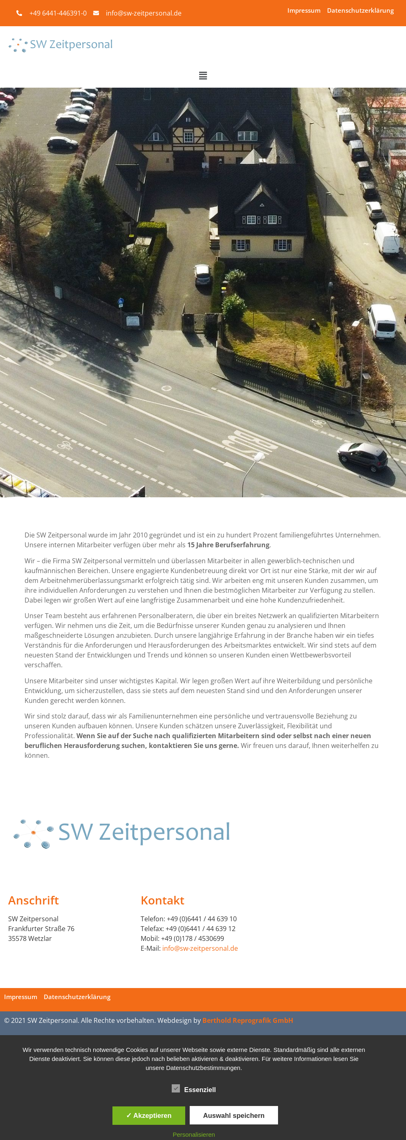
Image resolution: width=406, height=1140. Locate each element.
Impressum (304, 10)
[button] (203, 76)
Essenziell (193, 1088)
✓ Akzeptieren (149, 1115)
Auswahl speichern (234, 1115)
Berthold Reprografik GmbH (247, 1020)
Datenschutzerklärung (360, 10)
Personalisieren (194, 1134)
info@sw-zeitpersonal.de (200, 948)
